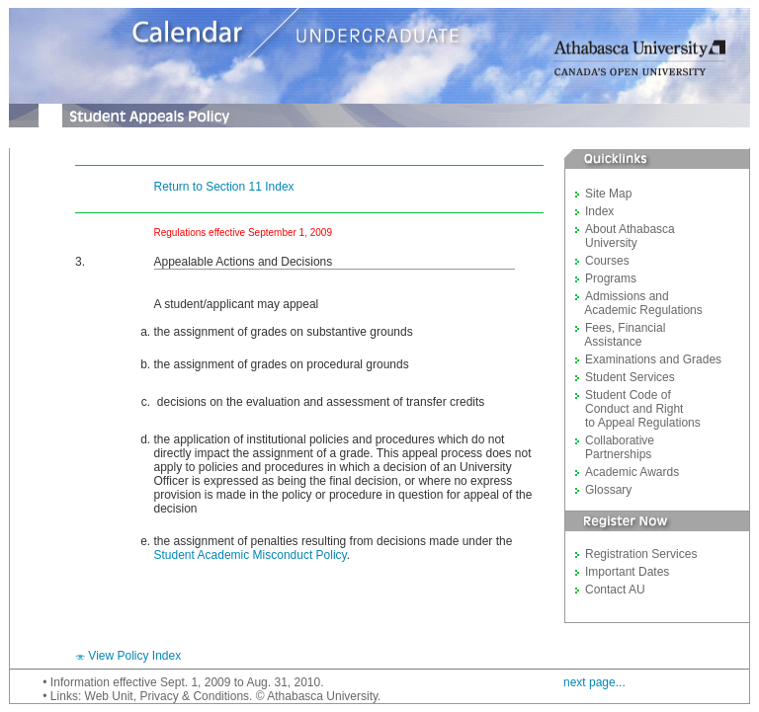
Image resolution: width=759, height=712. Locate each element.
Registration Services (641, 554)
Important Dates (627, 572)
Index (599, 211)
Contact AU (615, 589)
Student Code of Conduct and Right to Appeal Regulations (638, 409)
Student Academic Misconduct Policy (250, 555)
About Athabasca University (625, 236)
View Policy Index (134, 656)
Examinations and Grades (653, 359)
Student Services (630, 377)
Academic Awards (632, 472)
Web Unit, (110, 696)
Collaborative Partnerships (614, 447)
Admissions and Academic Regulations (639, 303)
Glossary (608, 490)
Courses (607, 261)
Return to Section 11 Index (224, 187)
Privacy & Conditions (194, 696)
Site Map (608, 193)
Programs (610, 278)
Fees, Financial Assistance (620, 335)
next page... (594, 682)
